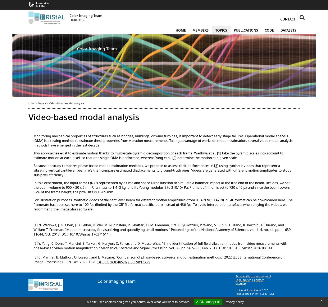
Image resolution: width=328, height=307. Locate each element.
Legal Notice (243, 280)
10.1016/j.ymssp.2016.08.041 (249, 248)
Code (269, 30)
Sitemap (241, 283)
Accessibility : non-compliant (253, 276)
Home (181, 30)
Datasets (288, 30)
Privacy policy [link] (234, 302)
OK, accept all (208, 302)
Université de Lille (247, 290)
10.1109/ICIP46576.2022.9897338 (123, 262)
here (281, 200)
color (31, 103)
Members (200, 30)
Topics (221, 30)
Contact (288, 19)
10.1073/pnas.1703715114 (90, 234)
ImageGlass (68, 209)
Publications (246, 30)
